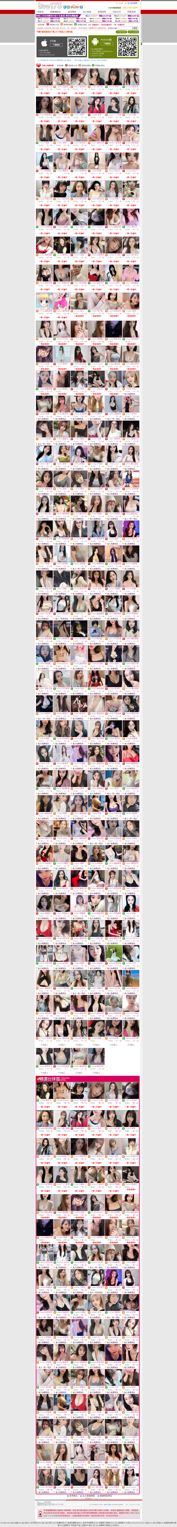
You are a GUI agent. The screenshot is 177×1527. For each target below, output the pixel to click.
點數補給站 (55, 12)
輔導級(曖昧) (68, 25)
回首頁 (40, 12)
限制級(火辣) (54, 25)
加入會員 (87, 12)
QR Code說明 (133, 32)
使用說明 (102, 12)
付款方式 (117, 12)
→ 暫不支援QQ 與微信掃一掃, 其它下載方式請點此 (90, 60)
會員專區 (72, 12)
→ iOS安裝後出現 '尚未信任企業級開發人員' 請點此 (54, 60)
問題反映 (131, 12)
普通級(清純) (82, 25)
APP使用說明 (121, 32)
